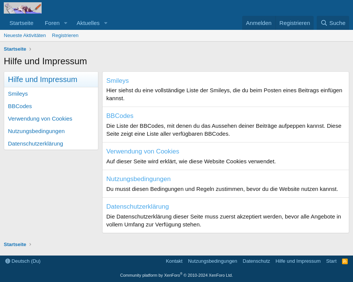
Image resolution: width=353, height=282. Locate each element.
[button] (65, 23)
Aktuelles (88, 23)
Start (331, 261)
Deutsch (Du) (22, 261)
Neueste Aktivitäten (25, 35)
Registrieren (65, 35)
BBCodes (20, 106)
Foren (52, 23)
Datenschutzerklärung (35, 143)
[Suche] (333, 23)
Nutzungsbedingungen (36, 131)
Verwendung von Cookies (40, 118)
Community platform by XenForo (176, 275)
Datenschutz (256, 261)
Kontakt (174, 261)
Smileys (18, 93)
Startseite (21, 23)
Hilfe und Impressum (297, 261)
